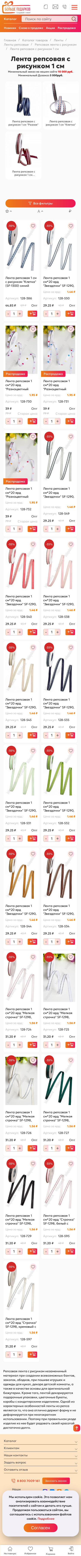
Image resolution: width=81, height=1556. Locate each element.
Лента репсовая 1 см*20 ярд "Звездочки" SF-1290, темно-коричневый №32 (58, 910)
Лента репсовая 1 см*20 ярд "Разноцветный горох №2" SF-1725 (56, 385)
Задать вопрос (15, 1462)
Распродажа (67, 28)
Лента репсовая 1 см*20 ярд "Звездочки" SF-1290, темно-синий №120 (58, 703)
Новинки (10, 28)
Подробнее (46, 1519)
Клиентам (11, 1448)
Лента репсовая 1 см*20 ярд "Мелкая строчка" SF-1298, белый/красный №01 (21, 1013)
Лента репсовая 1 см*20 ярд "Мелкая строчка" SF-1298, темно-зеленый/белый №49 (57, 1116)
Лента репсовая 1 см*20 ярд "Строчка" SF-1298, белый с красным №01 (59, 1220)
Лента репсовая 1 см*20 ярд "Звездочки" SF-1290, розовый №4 (58, 600)
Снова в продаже (31, 28)
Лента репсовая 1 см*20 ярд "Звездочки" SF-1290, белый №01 (58, 282)
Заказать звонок (56, 1480)
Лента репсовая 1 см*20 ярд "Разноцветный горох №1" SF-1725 (18, 385)
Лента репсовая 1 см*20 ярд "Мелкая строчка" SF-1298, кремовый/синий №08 (20, 1116)
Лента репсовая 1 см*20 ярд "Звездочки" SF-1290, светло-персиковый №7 (21, 703)
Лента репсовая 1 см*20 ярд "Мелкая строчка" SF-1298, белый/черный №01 (58, 1013)
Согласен (40, 1527)
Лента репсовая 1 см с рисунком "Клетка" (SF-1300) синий (21, 282)
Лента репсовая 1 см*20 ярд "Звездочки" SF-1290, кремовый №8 (58, 493)
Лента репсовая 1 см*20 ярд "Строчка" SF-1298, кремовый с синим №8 (21, 1323)
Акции (50, 28)
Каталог (10, 19)
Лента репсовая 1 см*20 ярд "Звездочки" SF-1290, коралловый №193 (21, 600)
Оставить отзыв (16, 1469)
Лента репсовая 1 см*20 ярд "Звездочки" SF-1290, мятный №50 (21, 807)
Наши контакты (16, 1455)
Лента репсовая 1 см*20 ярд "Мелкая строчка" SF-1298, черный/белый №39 (20, 1220)
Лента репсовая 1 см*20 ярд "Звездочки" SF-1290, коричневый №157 (21, 910)
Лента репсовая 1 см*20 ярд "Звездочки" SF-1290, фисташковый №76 (58, 807)
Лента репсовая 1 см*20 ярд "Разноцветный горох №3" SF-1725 (19, 493)
